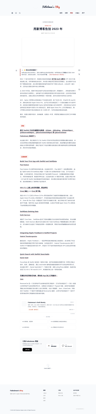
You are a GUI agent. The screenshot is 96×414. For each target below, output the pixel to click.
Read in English (48, 22)
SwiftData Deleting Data (29, 216)
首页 (61, 13)
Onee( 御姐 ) (24, 196)
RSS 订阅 (60, 391)
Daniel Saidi (24, 263)
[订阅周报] (79, 75)
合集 (44, 396)
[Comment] (79, 94)
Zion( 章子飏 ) (36, 196)
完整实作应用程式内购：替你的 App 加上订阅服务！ (39, 281)
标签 (44, 394)
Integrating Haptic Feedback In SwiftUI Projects (38, 238)
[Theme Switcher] (16, 13)
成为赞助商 (73, 318)
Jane (21, 284)
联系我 (75, 389)
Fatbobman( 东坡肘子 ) (27, 141)
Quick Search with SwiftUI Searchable (34, 259)
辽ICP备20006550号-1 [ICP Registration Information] (80, 405)
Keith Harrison (25, 220)
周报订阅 (60, 389)
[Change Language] (12, 13)
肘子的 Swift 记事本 (58, 84)
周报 (71, 13)
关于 (83, 13)
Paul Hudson (24, 170)
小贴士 (77, 13)
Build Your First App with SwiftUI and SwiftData (38, 166)
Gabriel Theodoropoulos (28, 241)
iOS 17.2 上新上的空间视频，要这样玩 (34, 193)
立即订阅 (27, 354)
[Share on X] (79, 79)
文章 (66, 13)
